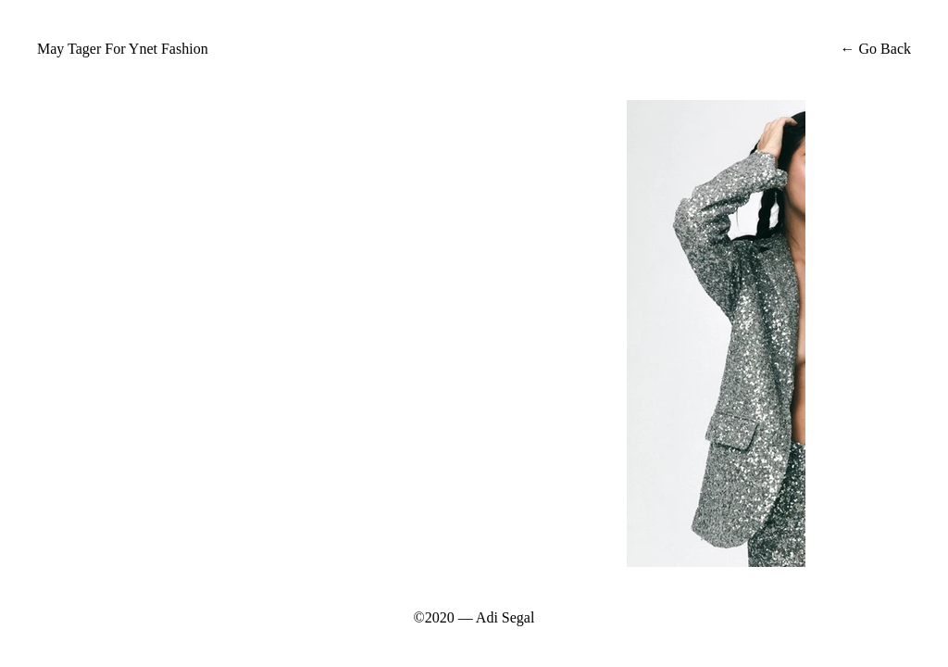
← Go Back (874, 49)
